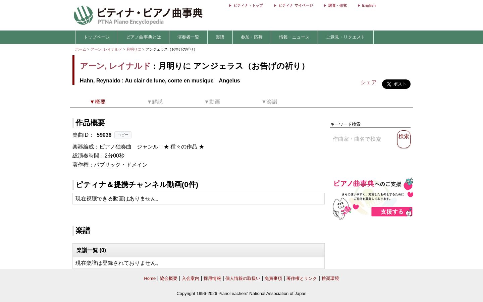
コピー (122, 135)
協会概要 (168, 278)
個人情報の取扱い (242, 278)
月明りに (134, 49)
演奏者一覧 (188, 37)
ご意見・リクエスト (345, 37)
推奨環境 (330, 278)
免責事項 (273, 278)
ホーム (80, 49)
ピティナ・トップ (248, 5)
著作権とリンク (301, 278)
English (369, 5)
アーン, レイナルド (106, 49)
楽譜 (220, 37)
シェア (369, 82)
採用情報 (212, 278)
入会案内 (190, 278)
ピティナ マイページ (295, 5)
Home (150, 278)
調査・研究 (337, 5)
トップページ (97, 37)
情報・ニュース (294, 37)
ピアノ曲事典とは (143, 37)
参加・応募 (252, 37)
